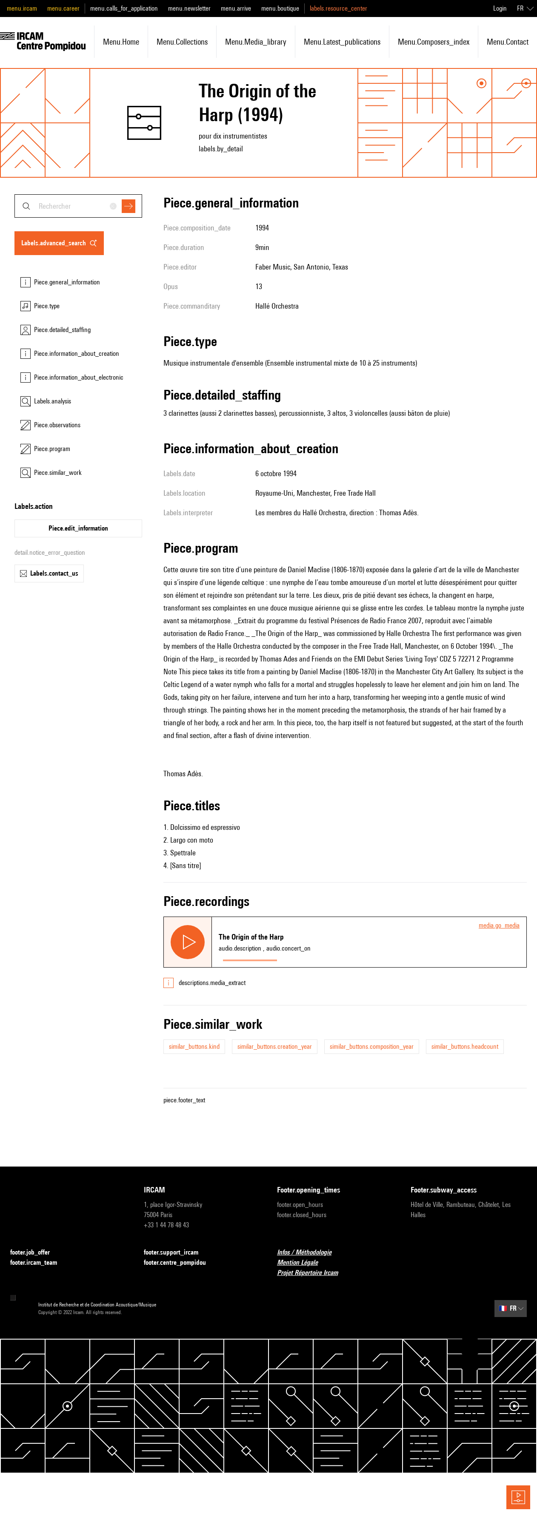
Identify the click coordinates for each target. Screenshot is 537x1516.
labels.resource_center (338, 8)
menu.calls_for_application (124, 8)
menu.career (63, 8)
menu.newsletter (189, 8)
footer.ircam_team (38, 1262)
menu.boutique (280, 8)
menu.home (121, 41)
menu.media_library (255, 41)
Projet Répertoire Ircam (312, 1273)
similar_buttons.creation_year (274, 1046)
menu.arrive (236, 8)
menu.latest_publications (342, 41)
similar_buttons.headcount (464, 1046)
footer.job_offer (35, 1252)
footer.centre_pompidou (180, 1262)
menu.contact (507, 41)
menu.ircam (22, 8)
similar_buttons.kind (194, 1046)
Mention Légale (302, 1262)
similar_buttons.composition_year (372, 1046)
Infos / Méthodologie (309, 1252)
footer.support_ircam (176, 1252)
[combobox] (78, 206)
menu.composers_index (433, 41)
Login (500, 8)
